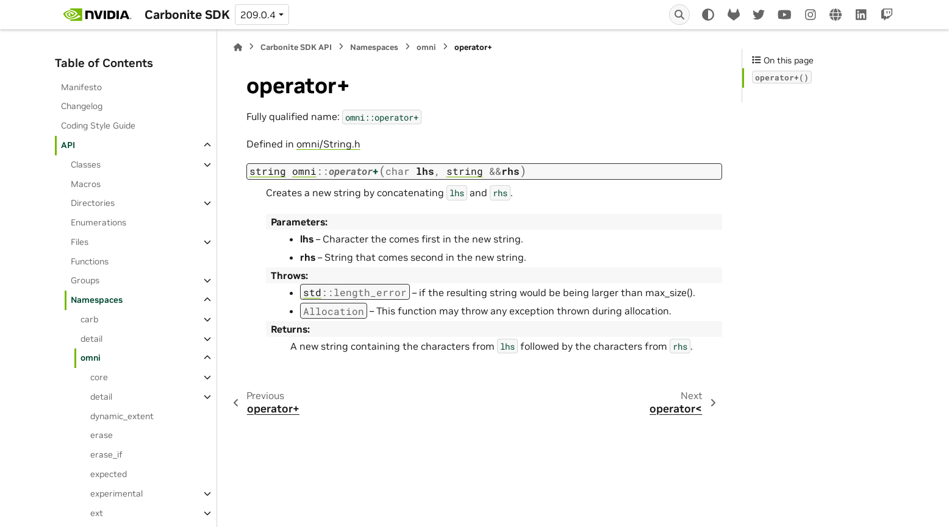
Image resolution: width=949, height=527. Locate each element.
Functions (90, 261)
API (68, 145)
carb (89, 319)
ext (96, 513)
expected (108, 474)
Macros (86, 184)
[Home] (238, 47)
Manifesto (81, 87)
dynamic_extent (122, 416)
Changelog (81, 106)
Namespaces (97, 299)
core (99, 377)
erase (101, 435)
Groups (85, 280)
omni (91, 357)
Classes (86, 164)
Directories (93, 202)
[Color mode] (708, 14)
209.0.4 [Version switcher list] (258, 15)
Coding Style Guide (98, 125)
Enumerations (98, 222)
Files (79, 241)
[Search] (679, 14)
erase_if (106, 454)
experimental (116, 493)
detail (91, 338)
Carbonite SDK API (296, 47)
